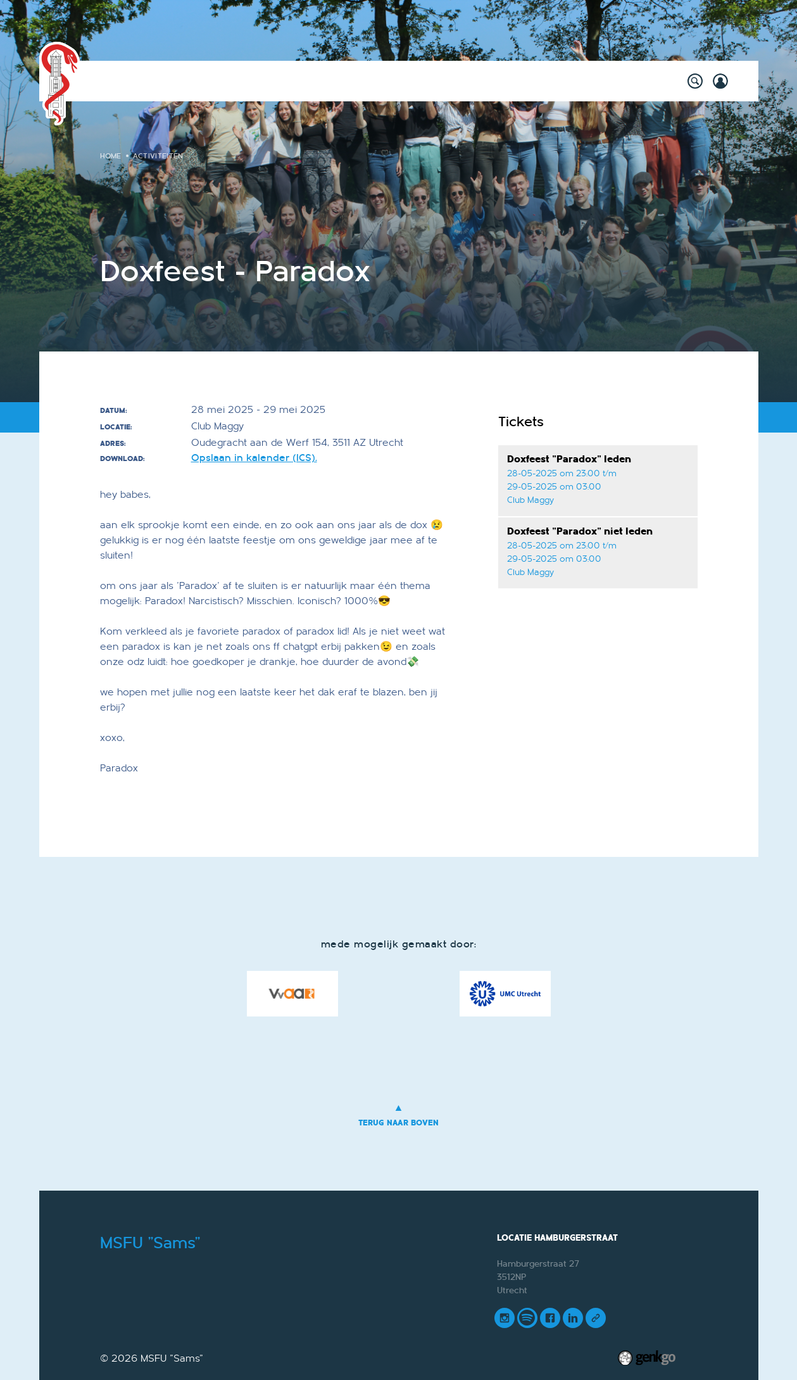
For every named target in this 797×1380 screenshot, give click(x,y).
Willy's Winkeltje (262, 81)
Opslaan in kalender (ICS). (254, 458)
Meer (622, 81)
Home (125, 81)
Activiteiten (177, 81)
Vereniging (468, 81)
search (695, 81)
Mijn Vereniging (552, 81)
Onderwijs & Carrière (372, 81)
